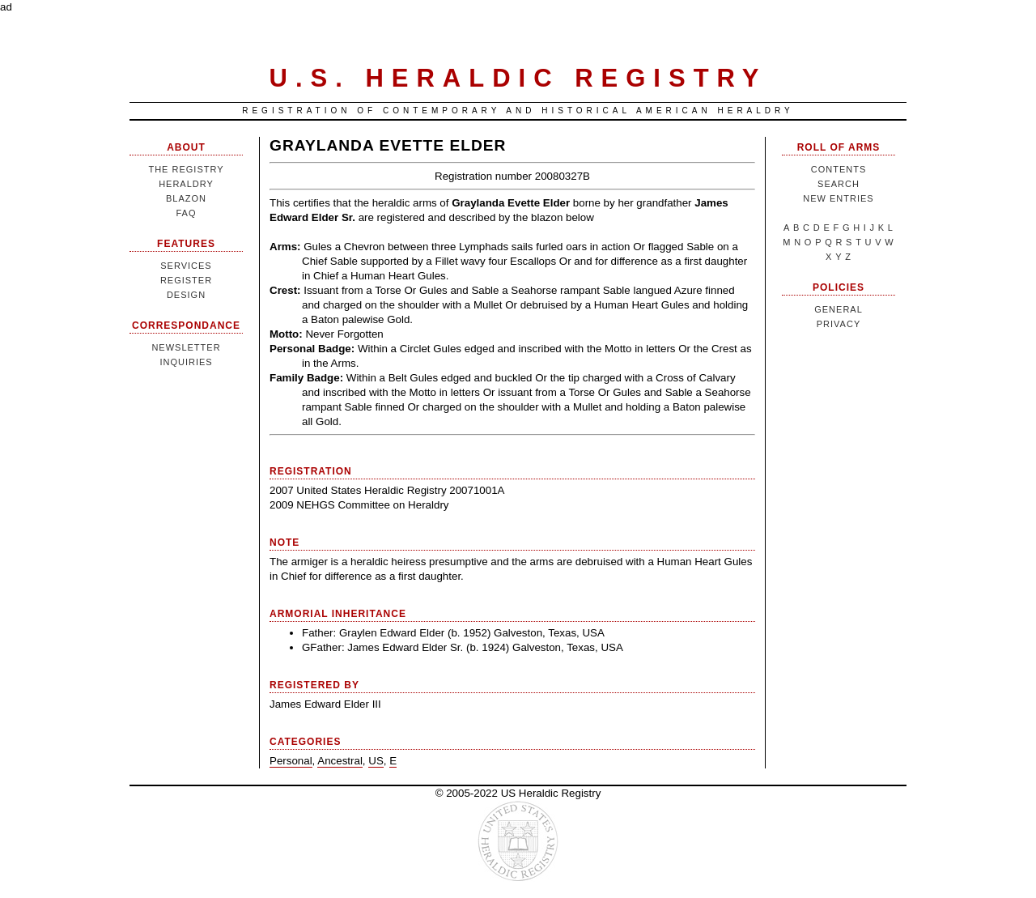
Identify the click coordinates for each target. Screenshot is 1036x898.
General (838, 309)
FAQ (186, 213)
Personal (291, 761)
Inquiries (185, 362)
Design (186, 295)
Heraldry (186, 184)
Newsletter (185, 347)
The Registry (185, 169)
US (376, 761)
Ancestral (340, 761)
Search (838, 184)
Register (186, 280)
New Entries (838, 198)
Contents (839, 169)
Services (185, 265)
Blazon (186, 198)
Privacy (838, 324)
